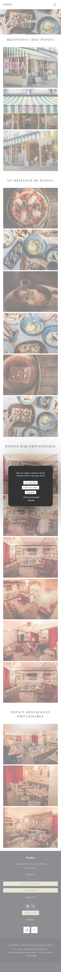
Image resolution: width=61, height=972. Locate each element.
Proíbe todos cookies (30, 488)
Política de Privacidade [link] (31, 497)
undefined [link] (31, 500)
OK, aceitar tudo (30, 483)
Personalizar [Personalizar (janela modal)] (30, 492)
